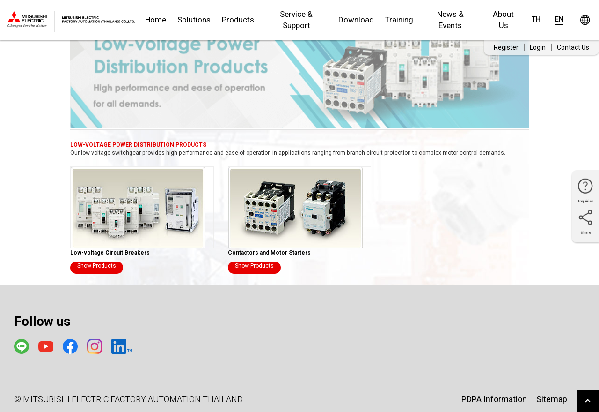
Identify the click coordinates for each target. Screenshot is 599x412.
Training (399, 19)
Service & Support (296, 19)
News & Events (450, 19)
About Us (503, 19)
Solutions (194, 19)
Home (155, 19)
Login (538, 47)
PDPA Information (494, 399)
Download (356, 19)
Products (238, 19)
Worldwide (584, 20)
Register (506, 47)
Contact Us (573, 47)
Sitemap (551, 399)
